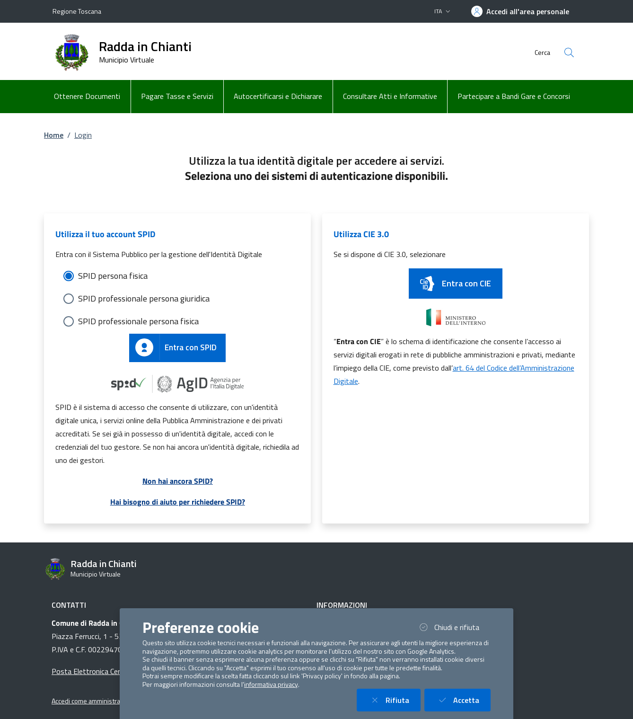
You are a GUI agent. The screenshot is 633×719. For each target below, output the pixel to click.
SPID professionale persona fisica (138, 321)
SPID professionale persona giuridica (144, 298)
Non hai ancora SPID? (177, 481)
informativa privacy (271, 684)
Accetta (463, 700)
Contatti (69, 605)
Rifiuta (394, 700)
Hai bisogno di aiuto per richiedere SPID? (177, 501)
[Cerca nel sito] (569, 52)
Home (53, 135)
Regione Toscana (77, 11)
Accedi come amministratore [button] (92, 701)
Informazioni (341, 605)
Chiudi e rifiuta (454, 627)
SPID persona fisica (113, 275)
